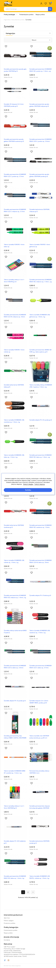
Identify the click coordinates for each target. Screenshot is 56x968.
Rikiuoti (34, 40)
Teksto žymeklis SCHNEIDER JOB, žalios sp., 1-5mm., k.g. (14, 456)
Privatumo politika (9, 923)
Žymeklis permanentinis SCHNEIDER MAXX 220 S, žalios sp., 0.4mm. (15, 667)
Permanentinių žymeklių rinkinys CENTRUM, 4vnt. (39, 772)
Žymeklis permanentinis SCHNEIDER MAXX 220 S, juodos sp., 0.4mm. (40, 140)
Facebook (5, 960)
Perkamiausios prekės (26, 15)
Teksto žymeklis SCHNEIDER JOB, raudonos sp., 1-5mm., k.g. (39, 631)
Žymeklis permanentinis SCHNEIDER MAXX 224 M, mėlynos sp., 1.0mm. (15, 316)
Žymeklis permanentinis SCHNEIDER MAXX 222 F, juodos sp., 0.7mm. (15, 175)
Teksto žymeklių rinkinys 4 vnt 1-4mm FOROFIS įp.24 (14, 281)
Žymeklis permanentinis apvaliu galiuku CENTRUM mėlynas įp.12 (39, 105)
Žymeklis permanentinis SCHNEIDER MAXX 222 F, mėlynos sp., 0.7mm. (15, 210)
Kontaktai (7, 940)
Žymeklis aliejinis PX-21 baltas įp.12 (40, 595)
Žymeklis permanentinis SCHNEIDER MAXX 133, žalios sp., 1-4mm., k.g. (15, 877)
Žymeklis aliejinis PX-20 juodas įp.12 (40, 420)
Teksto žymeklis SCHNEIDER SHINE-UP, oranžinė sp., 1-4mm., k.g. (15, 772)
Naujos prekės (40, 15)
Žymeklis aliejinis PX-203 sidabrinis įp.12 (15, 842)
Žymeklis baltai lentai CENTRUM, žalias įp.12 (14, 386)
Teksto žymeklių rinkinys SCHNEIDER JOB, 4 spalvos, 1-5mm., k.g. (40, 386)
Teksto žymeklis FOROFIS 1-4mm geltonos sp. (39, 245)
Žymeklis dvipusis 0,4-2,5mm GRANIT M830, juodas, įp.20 (38, 702)
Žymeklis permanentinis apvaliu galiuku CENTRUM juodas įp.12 (39, 175)
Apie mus (7, 918)
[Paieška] (28, 9)
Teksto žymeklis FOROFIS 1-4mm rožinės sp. (14, 351)
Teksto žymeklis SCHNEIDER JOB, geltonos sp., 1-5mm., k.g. (39, 316)
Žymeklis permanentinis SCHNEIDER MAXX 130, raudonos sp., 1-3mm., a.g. (40, 526)
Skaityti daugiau (28, 484)
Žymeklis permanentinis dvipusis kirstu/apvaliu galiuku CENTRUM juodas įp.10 (39, 807)
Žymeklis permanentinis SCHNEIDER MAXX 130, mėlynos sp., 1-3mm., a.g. (40, 281)
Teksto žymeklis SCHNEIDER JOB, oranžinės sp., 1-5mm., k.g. (14, 421)
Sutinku (28, 490)
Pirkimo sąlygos (9, 920)
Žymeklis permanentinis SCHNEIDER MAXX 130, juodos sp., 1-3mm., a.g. (40, 70)
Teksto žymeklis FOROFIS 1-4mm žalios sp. (14, 245)
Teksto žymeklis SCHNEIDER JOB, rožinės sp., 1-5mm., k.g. (14, 561)
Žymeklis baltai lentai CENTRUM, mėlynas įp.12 (39, 210)
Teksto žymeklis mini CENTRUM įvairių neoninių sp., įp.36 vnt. (39, 737)
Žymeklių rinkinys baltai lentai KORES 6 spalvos (15, 631)
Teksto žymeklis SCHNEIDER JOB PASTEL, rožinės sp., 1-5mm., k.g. (39, 877)
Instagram (8, 960)
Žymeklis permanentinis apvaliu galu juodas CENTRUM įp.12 (15, 70)
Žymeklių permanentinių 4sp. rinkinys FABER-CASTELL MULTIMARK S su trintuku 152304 (15, 737)
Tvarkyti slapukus (39, 484)
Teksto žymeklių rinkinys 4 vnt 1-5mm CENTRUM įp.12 (14, 807)
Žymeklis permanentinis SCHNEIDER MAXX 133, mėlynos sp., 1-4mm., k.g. (15, 596)
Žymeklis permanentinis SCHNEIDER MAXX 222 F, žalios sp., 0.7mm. (40, 667)
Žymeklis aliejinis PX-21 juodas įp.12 (15, 701)
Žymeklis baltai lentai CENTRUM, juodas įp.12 (39, 842)
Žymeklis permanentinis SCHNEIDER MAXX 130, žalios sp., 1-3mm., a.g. (40, 456)
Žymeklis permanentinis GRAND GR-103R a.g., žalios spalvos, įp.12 (40, 351)
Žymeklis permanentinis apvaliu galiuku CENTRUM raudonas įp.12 (14, 140)
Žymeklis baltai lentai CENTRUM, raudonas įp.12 (14, 526)
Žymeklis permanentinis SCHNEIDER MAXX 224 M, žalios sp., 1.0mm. (40, 561)
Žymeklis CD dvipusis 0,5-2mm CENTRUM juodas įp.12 (14, 105)
